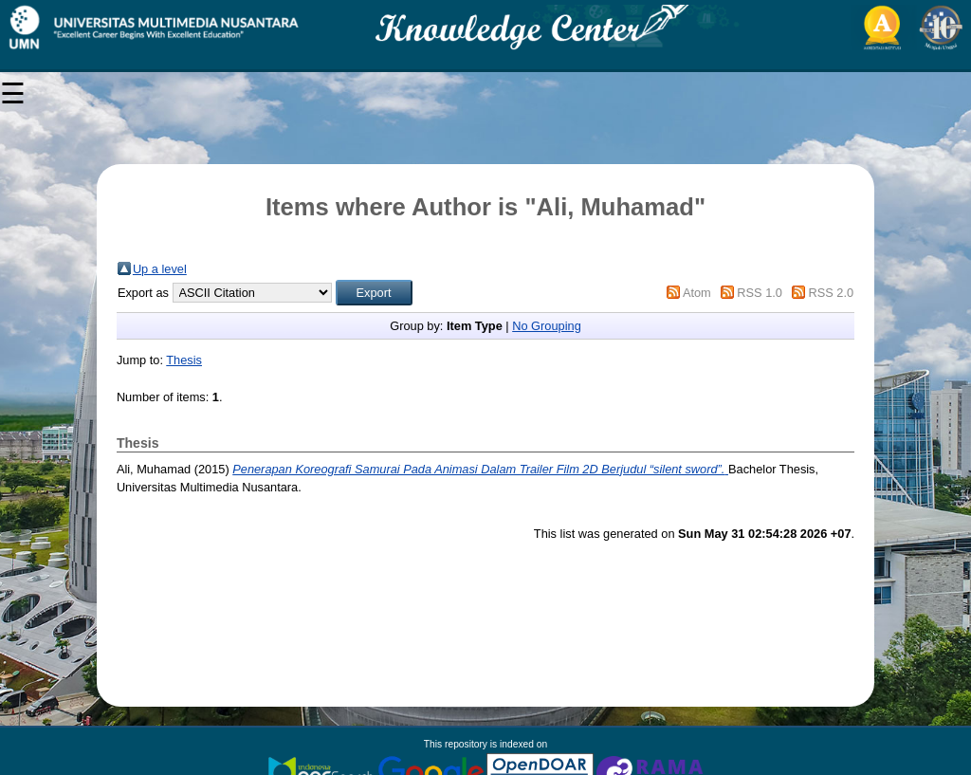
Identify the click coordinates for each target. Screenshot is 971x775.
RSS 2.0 (830, 293)
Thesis (184, 360)
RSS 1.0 (759, 293)
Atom (697, 293)
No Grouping (546, 326)
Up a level (160, 269)
